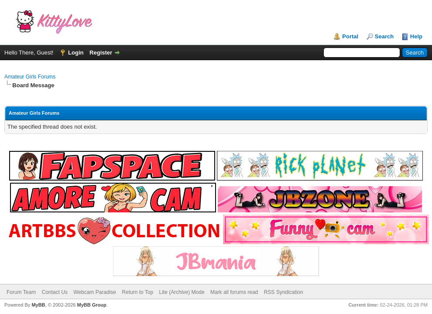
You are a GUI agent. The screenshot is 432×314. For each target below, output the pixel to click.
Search (384, 36)
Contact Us (54, 292)
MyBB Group (91, 304)
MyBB (38, 304)
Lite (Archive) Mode (182, 292)
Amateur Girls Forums (29, 77)
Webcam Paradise (94, 292)
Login (75, 52)
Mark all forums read (234, 292)
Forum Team (21, 292)
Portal (350, 36)
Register (100, 52)
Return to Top (137, 292)
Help (416, 36)
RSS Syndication (283, 292)
